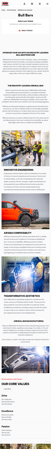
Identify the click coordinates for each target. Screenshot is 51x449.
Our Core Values (15, 384)
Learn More (7, 389)
